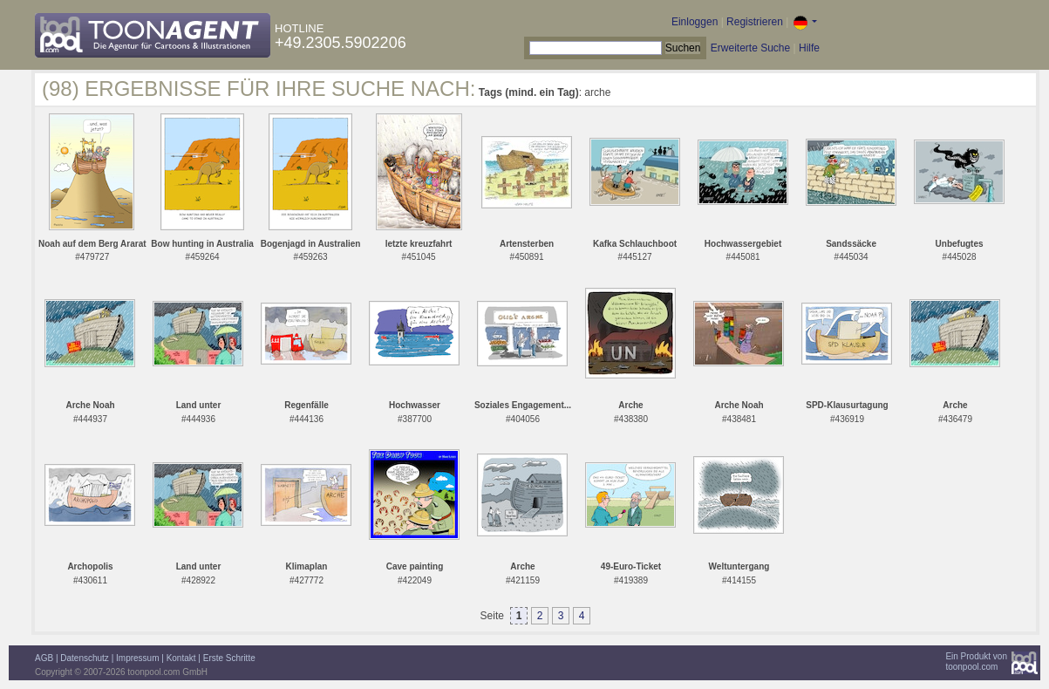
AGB (44, 658)
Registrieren (754, 22)
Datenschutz (84, 658)
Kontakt (181, 658)
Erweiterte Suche (750, 48)
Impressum (137, 658)
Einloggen (694, 22)
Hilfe (809, 48)
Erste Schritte (229, 658)
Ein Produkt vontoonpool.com (976, 661)
